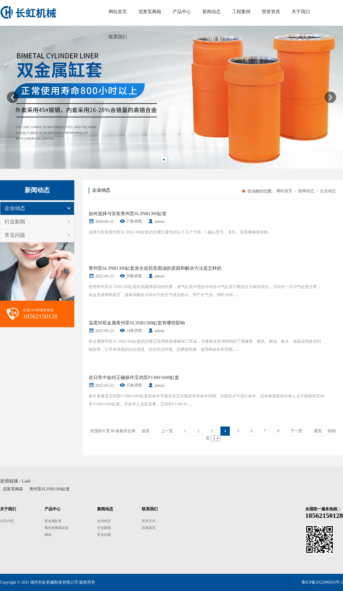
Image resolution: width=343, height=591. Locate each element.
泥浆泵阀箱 (13, 489)
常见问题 (15, 235)
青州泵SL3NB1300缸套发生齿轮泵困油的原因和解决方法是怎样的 (155, 268)
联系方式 (148, 521)
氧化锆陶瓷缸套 (57, 528)
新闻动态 (306, 191)
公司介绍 (7, 521)
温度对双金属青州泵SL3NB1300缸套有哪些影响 (137, 322)
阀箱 (48, 535)
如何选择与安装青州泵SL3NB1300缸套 (128, 213)
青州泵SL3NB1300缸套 (49, 489)
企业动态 (15, 208)
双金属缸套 (53, 521)
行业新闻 (15, 222)
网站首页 (284, 191)
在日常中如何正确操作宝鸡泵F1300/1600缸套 (134, 377)
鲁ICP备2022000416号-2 (322, 582)
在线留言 (148, 528)
